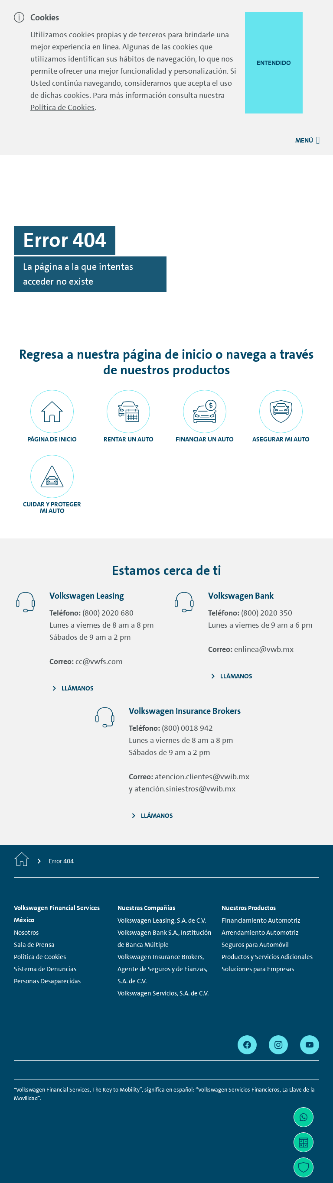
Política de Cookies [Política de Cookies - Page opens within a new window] (40, 957)
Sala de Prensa (34, 944)
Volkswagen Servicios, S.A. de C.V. (163, 993)
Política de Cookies (62, 107)
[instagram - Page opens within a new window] (278, 1044)
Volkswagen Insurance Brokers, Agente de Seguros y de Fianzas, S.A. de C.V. (162, 969)
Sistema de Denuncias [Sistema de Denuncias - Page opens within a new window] (45, 969)
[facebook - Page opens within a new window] (247, 1044)
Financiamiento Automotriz (261, 920)
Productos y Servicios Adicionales (267, 957)
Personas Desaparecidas (47, 981)
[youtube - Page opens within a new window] (309, 1044)
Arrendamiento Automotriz (260, 932)
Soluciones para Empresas (258, 969)
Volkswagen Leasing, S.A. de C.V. (162, 920)
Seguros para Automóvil (255, 944)
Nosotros (26, 932)
